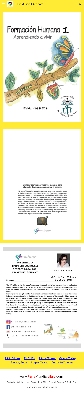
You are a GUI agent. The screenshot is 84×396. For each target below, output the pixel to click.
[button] (3, 4)
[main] (42, 360)
